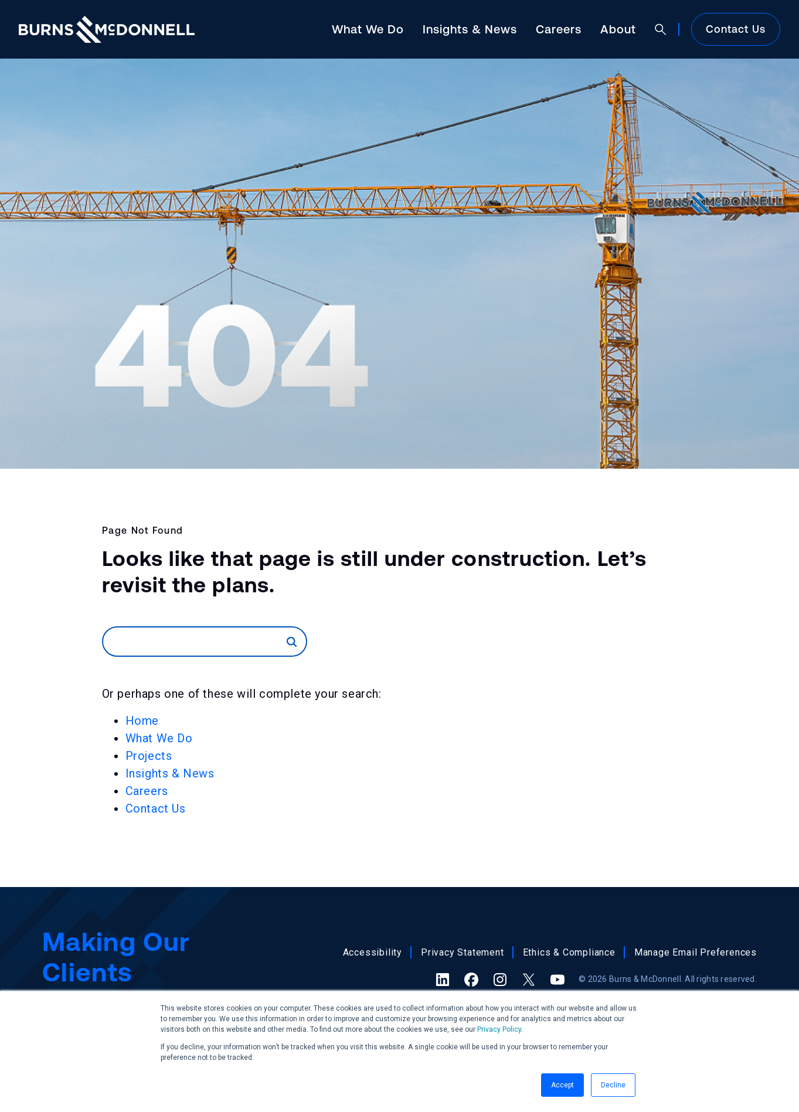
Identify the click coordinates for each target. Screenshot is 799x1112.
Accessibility (372, 952)
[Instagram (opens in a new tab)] (500, 980)
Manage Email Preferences (695, 952)
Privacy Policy (499, 1029)
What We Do (368, 29)
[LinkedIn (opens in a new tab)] (443, 980)
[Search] (195, 641)
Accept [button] (562, 1085)
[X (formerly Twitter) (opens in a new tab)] (529, 980)
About (618, 29)
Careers (559, 29)
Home (142, 721)
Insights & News (470, 29)
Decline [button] (613, 1085)
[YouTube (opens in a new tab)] (557, 980)
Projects (148, 756)
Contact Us (736, 29)
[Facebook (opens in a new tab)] (471, 980)
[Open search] (661, 29)
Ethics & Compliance (569, 952)
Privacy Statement (462, 952)
